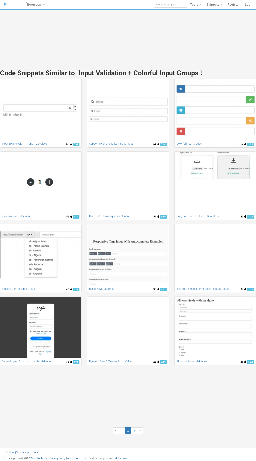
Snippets (214, 4)
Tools (195, 4)
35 (69, 361)
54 (156, 144)
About (70, 458)
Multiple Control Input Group (18, 288)
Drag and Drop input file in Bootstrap (198, 216)
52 (243, 144)
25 (156, 361)
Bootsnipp (12, 5)
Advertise (81, 458)
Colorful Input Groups (189, 143)
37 (243, 289)
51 (156, 216)
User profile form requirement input (109, 216)
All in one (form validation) (192, 361)
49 (243, 216)
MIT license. (121, 458)
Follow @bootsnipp (17, 452)
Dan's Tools (36, 458)
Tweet (36, 452)
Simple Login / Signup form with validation (26, 361)
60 (69, 144)
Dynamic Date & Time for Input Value (110, 361)
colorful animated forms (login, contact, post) (203, 288)
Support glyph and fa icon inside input (111, 143)
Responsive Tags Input (102, 288)
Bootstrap (35, 3)
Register (234, 4)
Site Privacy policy (55, 458)
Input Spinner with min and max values (24, 143)
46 (69, 289)
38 (156, 289)
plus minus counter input (16, 216)
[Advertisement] (99, 35)
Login (249, 4)
